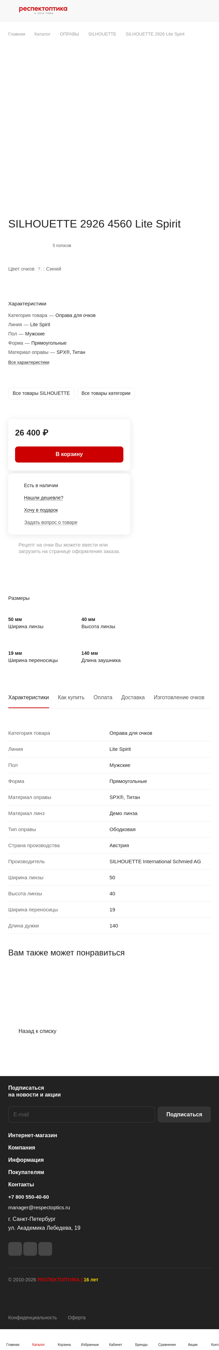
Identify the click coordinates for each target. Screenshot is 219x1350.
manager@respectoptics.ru (39, 1207)
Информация (26, 1160)
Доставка (133, 697)
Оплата (103, 697)
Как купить (71, 697)
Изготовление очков (179, 697)
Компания (21, 1148)
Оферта (77, 1317)
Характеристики (28, 697)
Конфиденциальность (32, 1317)
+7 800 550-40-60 (28, 1197)
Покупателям (26, 1172)
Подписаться (184, 1114)
